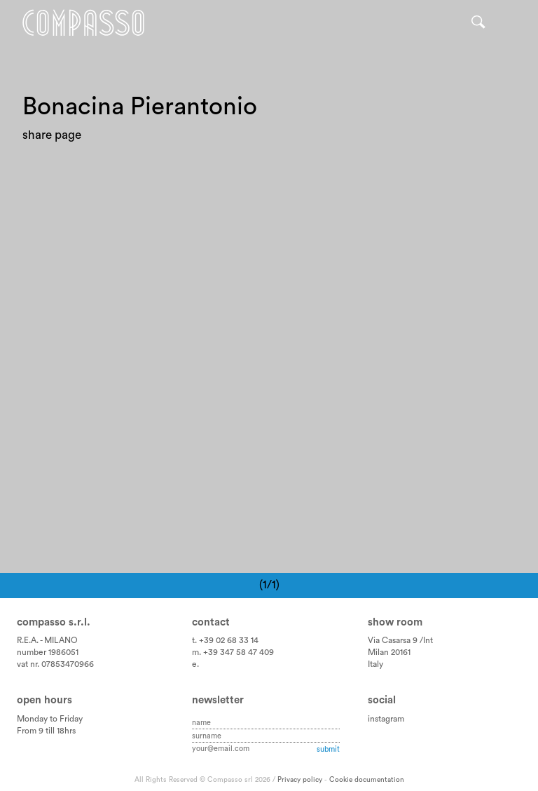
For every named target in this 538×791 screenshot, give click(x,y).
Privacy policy (299, 779)
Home (83, 23)
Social (382, 700)
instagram (386, 719)
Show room (395, 622)
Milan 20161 (389, 652)
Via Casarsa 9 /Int (400, 640)
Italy (375, 664)
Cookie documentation (366, 779)
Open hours (44, 700)
